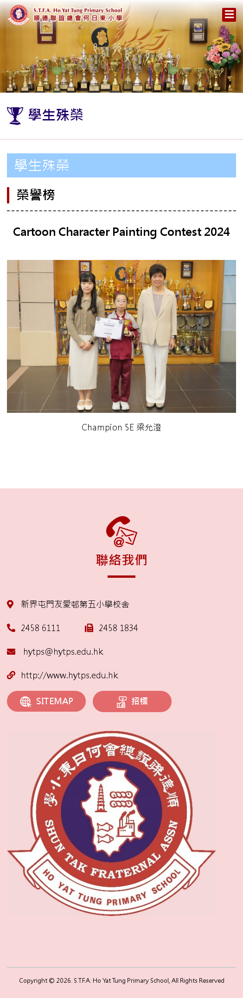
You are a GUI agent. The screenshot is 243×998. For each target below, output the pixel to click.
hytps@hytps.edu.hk (55, 651)
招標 (132, 702)
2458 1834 (118, 628)
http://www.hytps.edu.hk (62, 675)
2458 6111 (40, 628)
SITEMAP (46, 701)
